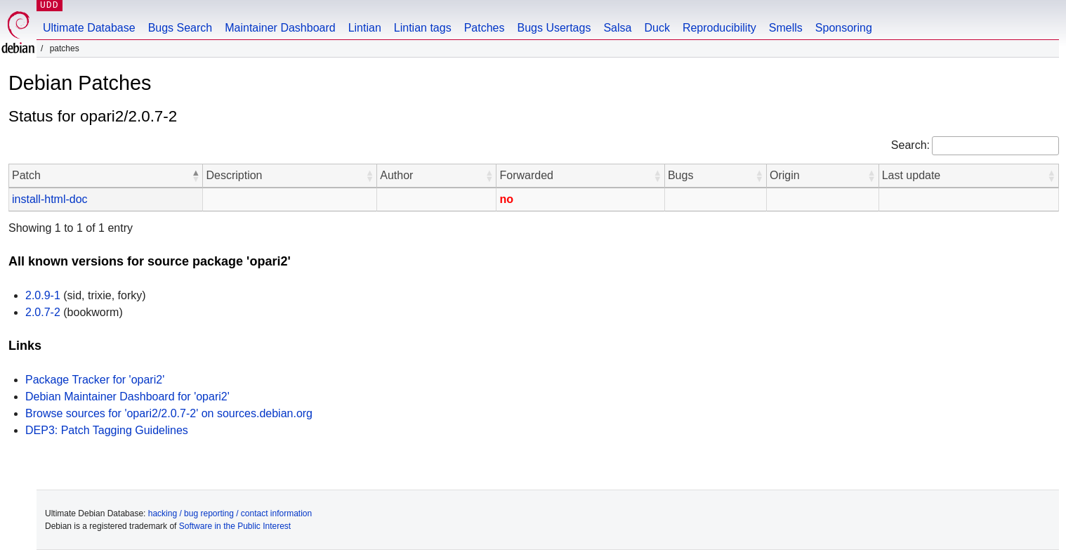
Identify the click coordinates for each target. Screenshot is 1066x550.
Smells (786, 28)
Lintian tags (423, 28)
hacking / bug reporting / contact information (230, 513)
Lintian (364, 28)
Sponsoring (843, 28)
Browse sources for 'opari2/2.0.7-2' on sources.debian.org (168, 413)
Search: (910, 145)
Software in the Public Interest (235, 526)
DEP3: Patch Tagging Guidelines (106, 430)
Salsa (617, 28)
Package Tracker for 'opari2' (94, 380)
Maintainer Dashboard (280, 28)
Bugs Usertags (554, 28)
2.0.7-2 (42, 312)
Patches (484, 28)
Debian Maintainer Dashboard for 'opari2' (127, 396)
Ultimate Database (89, 28)
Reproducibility (719, 28)
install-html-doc (50, 199)
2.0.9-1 (42, 295)
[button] (195, 176)
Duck (656, 28)
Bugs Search (180, 28)
